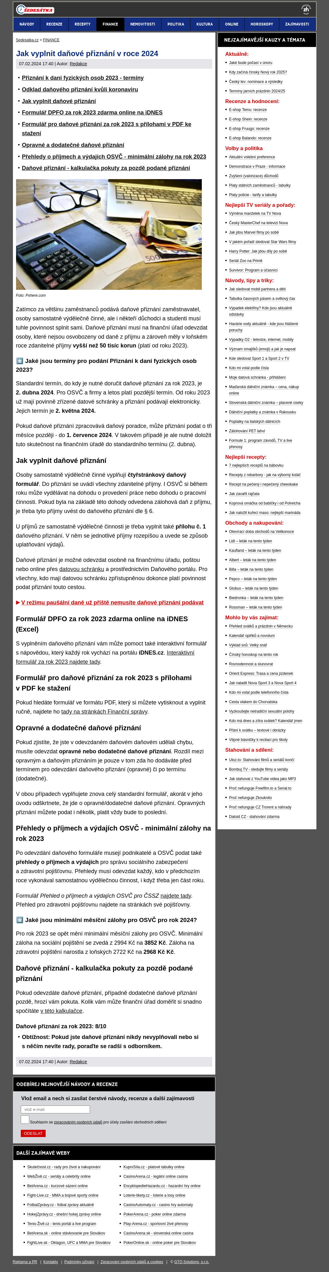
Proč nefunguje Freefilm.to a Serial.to (260, 788)
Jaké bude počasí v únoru (250, 63)
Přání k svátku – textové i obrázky (257, 730)
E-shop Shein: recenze (248, 119)
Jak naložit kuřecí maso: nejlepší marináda (265, 513)
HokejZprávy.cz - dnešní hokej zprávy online (64, 1214)
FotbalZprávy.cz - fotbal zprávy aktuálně (60, 1205)
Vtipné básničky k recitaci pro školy (258, 740)
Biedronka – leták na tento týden (256, 598)
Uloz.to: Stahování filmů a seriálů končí (261, 760)
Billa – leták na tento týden (251, 569)
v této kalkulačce (61, 1011)
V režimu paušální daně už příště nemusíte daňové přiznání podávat (112, 602)
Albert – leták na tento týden (252, 560)
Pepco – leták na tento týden (253, 579)
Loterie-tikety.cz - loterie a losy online (154, 1195)
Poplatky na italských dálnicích (255, 421)
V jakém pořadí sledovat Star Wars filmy (262, 242)
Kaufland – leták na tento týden (255, 550)
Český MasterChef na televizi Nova (258, 223)
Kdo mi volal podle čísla (249, 368)
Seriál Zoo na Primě (246, 261)
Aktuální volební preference (252, 157)
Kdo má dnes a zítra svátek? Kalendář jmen (266, 721)
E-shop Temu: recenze (248, 110)
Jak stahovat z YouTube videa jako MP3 (262, 779)
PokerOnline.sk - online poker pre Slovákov (159, 1242)
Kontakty (50, 1262)
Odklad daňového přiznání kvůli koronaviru (80, 89)
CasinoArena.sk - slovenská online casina (158, 1233)
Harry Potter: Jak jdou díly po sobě (258, 251)
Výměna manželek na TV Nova (255, 213)
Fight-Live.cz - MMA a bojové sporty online (63, 1195)
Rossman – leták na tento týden (255, 607)
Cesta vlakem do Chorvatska (253, 702)
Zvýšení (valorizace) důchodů (254, 176)
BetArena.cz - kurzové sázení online (57, 1186)
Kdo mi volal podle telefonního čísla (259, 692)
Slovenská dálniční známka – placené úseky (266, 402)
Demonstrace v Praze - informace (257, 166)
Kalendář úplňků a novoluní (252, 635)
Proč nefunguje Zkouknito (250, 798)
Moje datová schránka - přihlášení (257, 377)
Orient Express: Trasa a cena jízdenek (261, 673)
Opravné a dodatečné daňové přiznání (73, 145)
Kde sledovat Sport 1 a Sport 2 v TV (259, 358)
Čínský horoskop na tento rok (253, 654)
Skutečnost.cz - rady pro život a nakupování (64, 1167)
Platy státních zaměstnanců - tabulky (260, 185)
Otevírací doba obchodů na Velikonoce (261, 531)
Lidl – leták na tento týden (250, 541)
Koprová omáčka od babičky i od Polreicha (265, 503)
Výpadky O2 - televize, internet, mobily (261, 339)
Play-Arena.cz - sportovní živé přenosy (155, 1224)
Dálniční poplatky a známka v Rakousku (262, 412)
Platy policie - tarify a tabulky (253, 195)
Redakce (78, 63)
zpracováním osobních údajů (78, 1122)
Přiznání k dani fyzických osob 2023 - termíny (83, 78)
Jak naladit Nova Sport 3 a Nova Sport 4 (263, 683)
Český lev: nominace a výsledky (256, 81)
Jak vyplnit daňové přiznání (59, 101)
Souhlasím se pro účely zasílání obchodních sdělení (98, 1122)
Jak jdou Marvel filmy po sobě (254, 232)
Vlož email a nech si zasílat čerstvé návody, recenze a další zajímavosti (108, 1098)
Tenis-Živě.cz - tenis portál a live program (61, 1224)
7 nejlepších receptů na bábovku (256, 465)
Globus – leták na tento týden (253, 588)
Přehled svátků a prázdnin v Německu (261, 626)
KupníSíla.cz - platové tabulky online (153, 1167)
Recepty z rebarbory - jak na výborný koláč (265, 475)
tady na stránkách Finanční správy (104, 712)
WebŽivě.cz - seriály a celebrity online (59, 1176)
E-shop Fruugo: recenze (249, 128)
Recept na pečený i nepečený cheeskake (263, 484)
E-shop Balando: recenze (250, 138)
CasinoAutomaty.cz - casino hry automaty (158, 1205)
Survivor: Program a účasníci (253, 270)
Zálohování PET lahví (247, 431)
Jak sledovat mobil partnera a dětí (257, 289)
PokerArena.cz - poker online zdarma (154, 1214)
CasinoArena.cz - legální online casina (155, 1176)
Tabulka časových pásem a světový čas (262, 298)
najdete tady (176, 896)
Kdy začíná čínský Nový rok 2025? (258, 72)
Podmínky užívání (79, 1262)
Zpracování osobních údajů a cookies (131, 1262)
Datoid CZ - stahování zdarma (254, 816)
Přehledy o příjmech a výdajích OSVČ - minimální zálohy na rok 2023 (114, 157)
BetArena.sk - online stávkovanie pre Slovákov (66, 1233)
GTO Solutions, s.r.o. (191, 1262)
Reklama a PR (25, 1262)
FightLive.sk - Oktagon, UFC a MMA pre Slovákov (69, 1242)
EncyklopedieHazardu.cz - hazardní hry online (162, 1186)
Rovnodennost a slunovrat (251, 664)
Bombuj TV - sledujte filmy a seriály (258, 769)
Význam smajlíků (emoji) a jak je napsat (262, 349)
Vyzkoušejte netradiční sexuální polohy (261, 711)
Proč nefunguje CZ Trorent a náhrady (260, 807)
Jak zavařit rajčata (244, 494)
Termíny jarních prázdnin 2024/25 (257, 91)
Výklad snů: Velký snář (248, 645)
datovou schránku (82, 569)
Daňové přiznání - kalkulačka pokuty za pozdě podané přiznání (106, 168)
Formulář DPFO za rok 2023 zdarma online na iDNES (92, 112)
